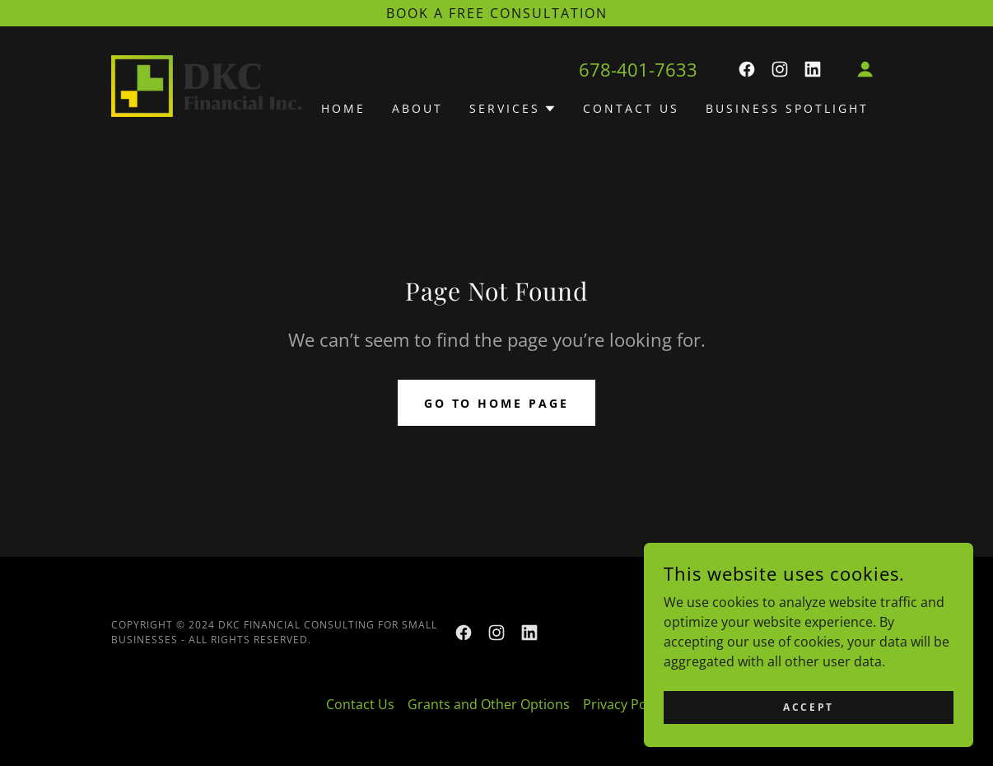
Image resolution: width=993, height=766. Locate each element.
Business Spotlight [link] (787, 108)
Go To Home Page (497, 403)
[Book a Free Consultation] (496, 13)
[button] (865, 69)
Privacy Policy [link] (625, 704)
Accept (808, 729)
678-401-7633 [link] (638, 69)
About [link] (417, 108)
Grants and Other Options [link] (489, 704)
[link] (206, 84)
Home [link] (343, 108)
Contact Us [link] (631, 108)
